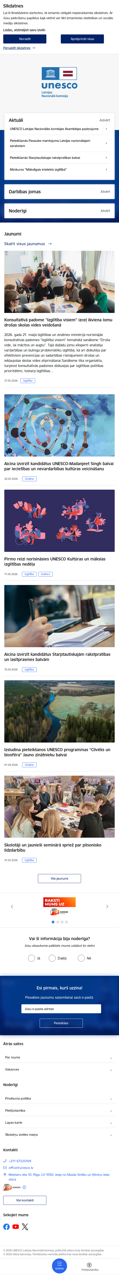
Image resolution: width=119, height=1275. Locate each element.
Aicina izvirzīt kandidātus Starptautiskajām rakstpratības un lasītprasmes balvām (57, 657)
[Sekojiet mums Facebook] (6, 1227)
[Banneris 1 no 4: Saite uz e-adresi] (59, 907)
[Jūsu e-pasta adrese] (61, 1008)
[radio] (34, 958)
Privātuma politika (18, 1098)
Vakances (12, 1069)
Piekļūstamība (15, 1110)
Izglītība (27, 380)
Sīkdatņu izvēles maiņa (21, 1135)
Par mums (12, 1057)
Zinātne (29, 478)
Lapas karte (13, 1122)
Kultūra (45, 574)
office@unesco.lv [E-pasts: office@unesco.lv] (21, 1168)
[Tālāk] (107, 906)
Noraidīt (25, 39)
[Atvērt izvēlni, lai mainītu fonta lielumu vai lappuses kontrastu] (89, 1267)
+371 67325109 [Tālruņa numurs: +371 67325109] (20, 1161)
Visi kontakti (25, 1200)
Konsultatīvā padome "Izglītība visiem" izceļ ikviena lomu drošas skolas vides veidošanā (58, 322)
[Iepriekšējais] (11, 906)
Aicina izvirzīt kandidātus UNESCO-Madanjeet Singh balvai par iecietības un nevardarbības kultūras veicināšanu (59, 466)
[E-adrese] (11, 1187)
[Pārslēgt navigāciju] (59, 1265)
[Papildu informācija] (24, 1187)
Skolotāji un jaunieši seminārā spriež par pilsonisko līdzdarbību (52, 847)
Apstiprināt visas (82, 39)
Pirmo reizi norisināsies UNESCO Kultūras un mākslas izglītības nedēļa (54, 561)
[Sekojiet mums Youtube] (16, 1226)
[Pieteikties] (61, 1023)
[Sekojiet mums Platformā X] (25, 1227)
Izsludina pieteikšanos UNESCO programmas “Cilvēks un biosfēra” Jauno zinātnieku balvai (57, 752)
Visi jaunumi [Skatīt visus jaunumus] (59, 878)
